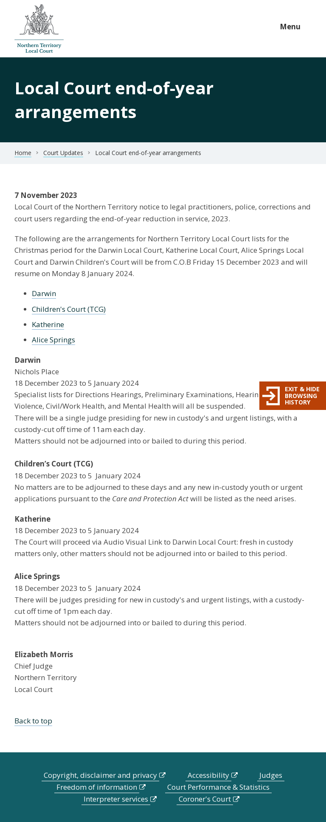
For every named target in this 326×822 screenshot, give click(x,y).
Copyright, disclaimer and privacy (100, 775)
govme (39, 28)
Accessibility (208, 775)
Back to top (33, 721)
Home (22, 153)
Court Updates (63, 153)
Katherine (48, 324)
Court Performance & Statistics (218, 787)
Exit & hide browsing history (302, 395)
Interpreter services (116, 799)
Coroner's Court (205, 799)
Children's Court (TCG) (69, 309)
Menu (290, 26)
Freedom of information (96, 787)
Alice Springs (53, 340)
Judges (270, 775)
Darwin (44, 293)
